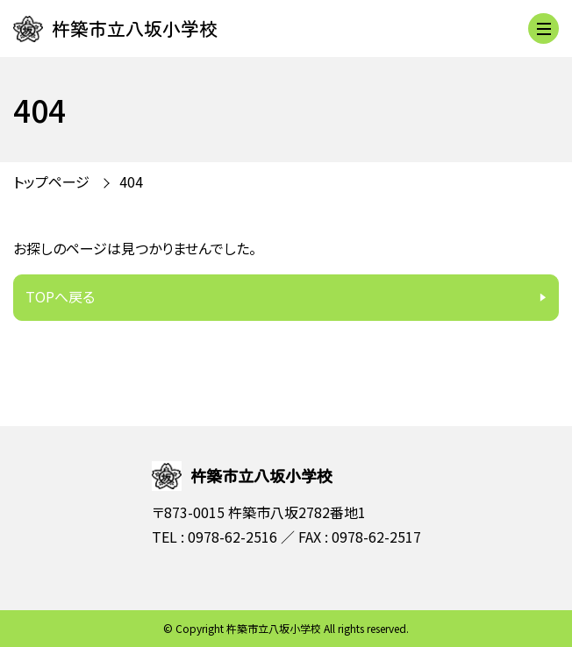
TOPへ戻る (60, 296)
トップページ (51, 181)
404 (131, 181)
